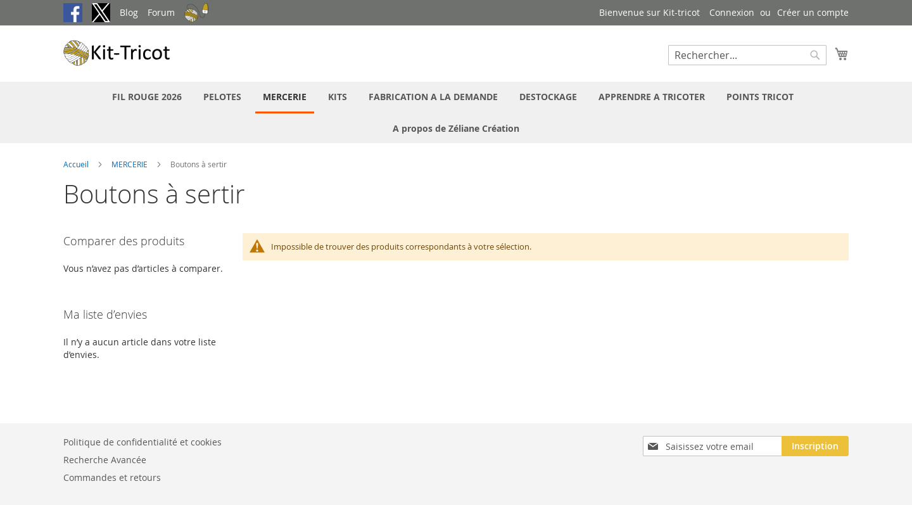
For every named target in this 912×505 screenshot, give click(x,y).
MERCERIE (130, 164)
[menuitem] (146, 97)
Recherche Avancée (104, 460)
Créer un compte (813, 12)
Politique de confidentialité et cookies (142, 442)
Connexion (731, 12)
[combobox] (747, 55)
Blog (129, 12)
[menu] (456, 112)
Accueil (77, 164)
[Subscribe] (815, 446)
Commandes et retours (112, 477)
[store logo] (117, 53)
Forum (161, 12)
